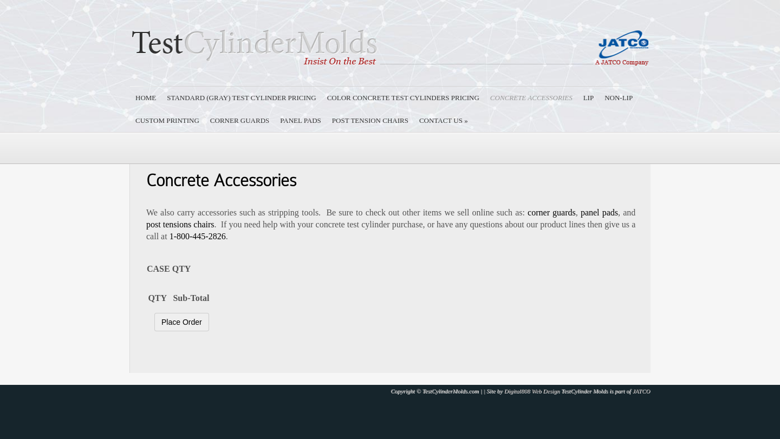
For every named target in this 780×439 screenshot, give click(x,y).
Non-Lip (618, 98)
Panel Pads (300, 120)
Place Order (181, 322)
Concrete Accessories (531, 98)
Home (145, 98)
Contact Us (443, 120)
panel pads (599, 212)
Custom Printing (167, 120)
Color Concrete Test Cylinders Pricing (403, 98)
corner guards (552, 212)
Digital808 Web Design (532, 391)
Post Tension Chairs (370, 120)
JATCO (641, 391)
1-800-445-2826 (198, 236)
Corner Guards (239, 120)
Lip (588, 98)
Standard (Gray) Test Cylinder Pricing (241, 98)
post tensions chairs (180, 224)
